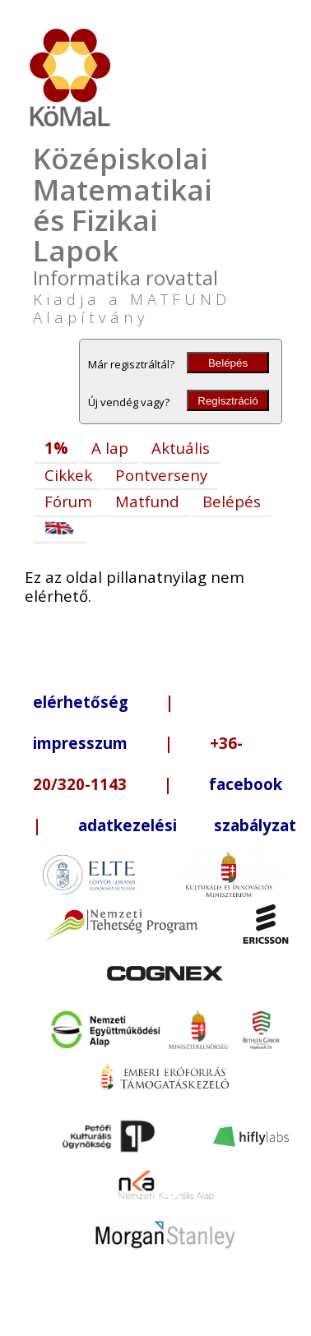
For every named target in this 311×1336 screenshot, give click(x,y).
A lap (109, 447)
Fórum (68, 501)
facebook (245, 784)
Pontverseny (161, 475)
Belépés (228, 363)
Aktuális (180, 447)
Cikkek (68, 475)
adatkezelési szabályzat (187, 825)
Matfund (147, 501)
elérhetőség (80, 701)
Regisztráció (227, 401)
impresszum (80, 743)
